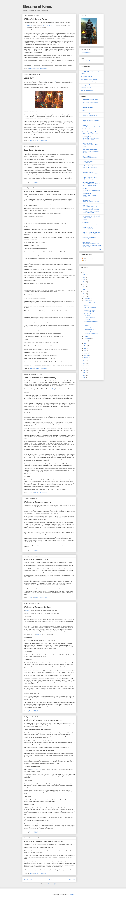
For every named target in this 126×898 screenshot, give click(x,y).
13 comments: (43, 832)
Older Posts (71, 879)
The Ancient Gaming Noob (90, 99)
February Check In (87, 238)
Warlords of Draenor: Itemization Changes (43, 720)
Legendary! (29, 78)
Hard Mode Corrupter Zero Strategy (40, 378)
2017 (84, 286)
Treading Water (86, 162)
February (86, 355)
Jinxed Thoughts (87, 227)
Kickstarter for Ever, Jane (58, 153)
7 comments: (43, 368)
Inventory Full (87, 136)
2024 (84, 272)
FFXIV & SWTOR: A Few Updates (91, 224)
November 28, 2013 (43, 29)
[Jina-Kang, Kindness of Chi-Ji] (48, 81)
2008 (84, 370)
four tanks (38, 634)
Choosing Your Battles (87, 85)
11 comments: (43, 140)
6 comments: (43, 68)
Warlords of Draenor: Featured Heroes (41, 191)
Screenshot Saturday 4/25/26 (90, 174)
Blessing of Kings (37, 6)
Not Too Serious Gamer (89, 114)
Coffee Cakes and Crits (89, 166)
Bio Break (85, 188)
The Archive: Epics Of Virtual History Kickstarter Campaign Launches (90, 102)
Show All (100, 249)
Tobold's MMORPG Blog (90, 177)
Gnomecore (86, 222)
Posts (84, 258)
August (86, 341)
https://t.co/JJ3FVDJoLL (49, 25)
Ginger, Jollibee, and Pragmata (91, 133)
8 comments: (43, 597)
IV (98, 82)
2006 (84, 375)
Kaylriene (85, 205)
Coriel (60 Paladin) (86, 52)
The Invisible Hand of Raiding (89, 79)
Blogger (72, 894)
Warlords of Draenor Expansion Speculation (44, 841)
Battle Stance (86, 200)
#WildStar (29, 25)
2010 (84, 365)
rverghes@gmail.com (86, 61)
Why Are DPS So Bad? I (87, 82)
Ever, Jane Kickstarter (34, 150)
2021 (84, 277)
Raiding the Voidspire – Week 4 (91, 201)
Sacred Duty (86, 242)
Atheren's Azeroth (88, 172)
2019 (84, 282)
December (87, 298)
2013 (84, 296)
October (86, 336)
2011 (84, 363)
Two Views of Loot (86, 87)
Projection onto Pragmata (89, 178)
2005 (84, 377)
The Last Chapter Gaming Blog (91, 232)
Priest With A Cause (88, 182)
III (96, 82)
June (85, 346)
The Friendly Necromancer (90, 149)
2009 (84, 368)
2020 (84, 279)
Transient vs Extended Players (89, 69)
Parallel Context (87, 143)
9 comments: (43, 710)
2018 (84, 284)
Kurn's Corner (87, 156)
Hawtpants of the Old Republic (91, 216)
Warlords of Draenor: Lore (36, 559)
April (85, 350)
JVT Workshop (87, 193)
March (86, 353)
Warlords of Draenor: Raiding (37, 607)
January (86, 357)
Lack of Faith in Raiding (87, 90)
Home (50, 879)
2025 (84, 270)
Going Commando (88, 161)
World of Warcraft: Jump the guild (91, 190)
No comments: (43, 492)
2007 (84, 372)
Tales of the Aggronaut (89, 132)
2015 (84, 291)
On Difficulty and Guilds (87, 76)
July (85, 343)
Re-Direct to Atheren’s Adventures (91, 234)
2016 (84, 289)
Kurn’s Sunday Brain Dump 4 (90, 157)
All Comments (86, 261)
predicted (27, 610)
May (85, 348)
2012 (84, 361)
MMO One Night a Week (89, 237)
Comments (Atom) (52, 883)
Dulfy (53, 389)
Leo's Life (85, 125)
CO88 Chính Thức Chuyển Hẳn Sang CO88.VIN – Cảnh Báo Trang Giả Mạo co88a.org (92, 245)
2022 (84, 274)
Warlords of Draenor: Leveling (37, 502)
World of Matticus (88, 107)
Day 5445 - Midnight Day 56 (90, 115)
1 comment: (43, 182)
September (87, 338)
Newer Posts (27, 879)
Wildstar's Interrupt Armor (36, 19)
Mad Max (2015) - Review (89, 229)
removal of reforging (36, 769)
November (87, 300)
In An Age (85, 119)
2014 (84, 294)
